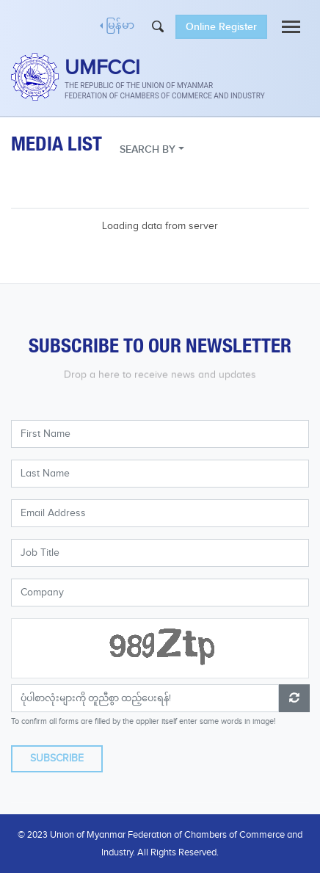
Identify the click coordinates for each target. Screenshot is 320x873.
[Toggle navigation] (291, 27)
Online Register (221, 27)
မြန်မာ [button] (120, 26)
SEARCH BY (147, 149)
